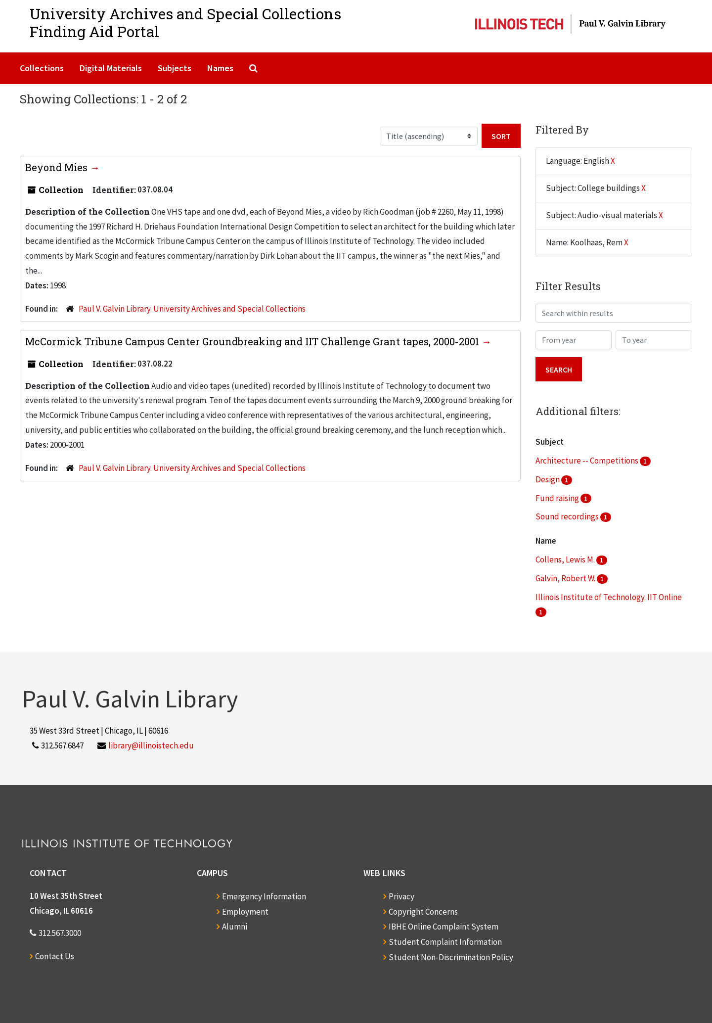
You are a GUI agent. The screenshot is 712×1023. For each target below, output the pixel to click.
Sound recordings (567, 516)
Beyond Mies (57, 167)
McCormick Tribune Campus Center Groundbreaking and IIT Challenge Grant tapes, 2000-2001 (253, 341)
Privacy (401, 896)
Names (220, 68)
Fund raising (557, 498)
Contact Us (54, 956)
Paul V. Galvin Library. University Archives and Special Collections (192, 308)
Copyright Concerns (423, 911)
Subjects (174, 68)
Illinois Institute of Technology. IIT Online (608, 597)
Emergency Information (264, 896)
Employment (245, 911)
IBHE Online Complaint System (443, 926)
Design (548, 479)
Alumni (234, 926)
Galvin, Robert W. (566, 578)
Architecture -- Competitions (587, 460)
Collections (42, 68)
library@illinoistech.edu (151, 745)
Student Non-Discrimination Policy (451, 957)
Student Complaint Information (445, 941)
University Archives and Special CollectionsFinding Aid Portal (185, 22)
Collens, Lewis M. (565, 559)
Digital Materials (111, 68)
